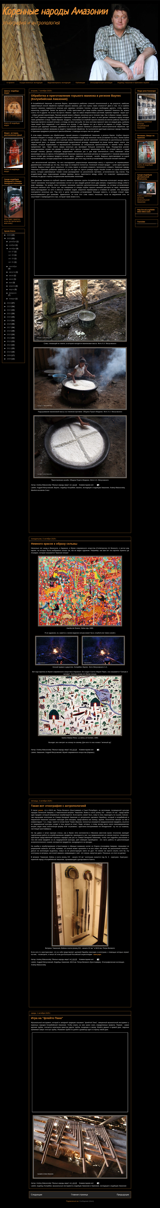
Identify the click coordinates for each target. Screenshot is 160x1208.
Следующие (36, 1195)
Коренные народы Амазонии (54, 12)
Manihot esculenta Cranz (40, 490)
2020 (9, 317)
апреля (12, 286)
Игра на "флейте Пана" (47, 1018)
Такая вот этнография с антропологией (58, 805)
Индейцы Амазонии (61, 962)
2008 (9, 359)
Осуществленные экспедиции (31, 83)
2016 (9, 331)
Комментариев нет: (86, 485)
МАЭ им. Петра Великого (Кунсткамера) (85, 962)
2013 (9, 341)
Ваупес (56, 488)
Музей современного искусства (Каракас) (78, 752)
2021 (9, 313)
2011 (9, 348)
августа (12, 272)
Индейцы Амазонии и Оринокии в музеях (133, 83)
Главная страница (79, 1195)
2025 (9, 238)
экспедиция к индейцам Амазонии (96, 488)
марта (11, 289)
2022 (9, 310)
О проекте (10, 83)
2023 (9, 306)
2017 (9, 327)
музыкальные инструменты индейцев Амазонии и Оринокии (76, 1186)
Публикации (80, 83)
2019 (9, 320)
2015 (9, 334)
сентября (13, 266)
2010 (9, 352)
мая (11, 283)
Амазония (40, 752)
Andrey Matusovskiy (117, 488)
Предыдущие (123, 1195)
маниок (79, 488)
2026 (9, 235)
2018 (9, 324)
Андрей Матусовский (45, 488)
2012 (9, 345)
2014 (9, 338)
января (12, 299)
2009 (9, 355)
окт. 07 (11, 252)
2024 (9, 303)
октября (12, 249)
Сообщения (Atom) (86, 1201)
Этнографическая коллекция (101, 83)
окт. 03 (11, 258)
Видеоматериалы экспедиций (59, 83)
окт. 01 (11, 262)
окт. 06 (11, 255)
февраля (12, 293)
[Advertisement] (80, 513)
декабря (12, 242)
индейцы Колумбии (67, 488)
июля (11, 275)
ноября (12, 245)
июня (11, 279)
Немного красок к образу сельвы (54, 543)
